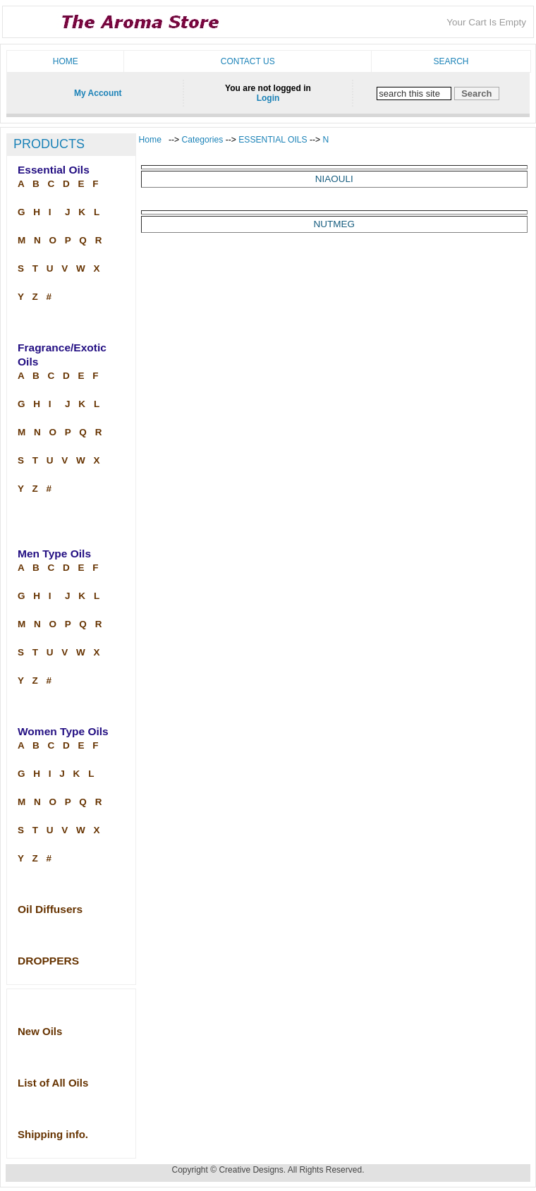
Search (450, 61)
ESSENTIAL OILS (272, 140)
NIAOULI (334, 179)
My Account (98, 93)
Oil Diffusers (50, 909)
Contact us (248, 61)
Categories (204, 140)
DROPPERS (48, 961)
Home (65, 61)
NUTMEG (334, 224)
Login (268, 98)
